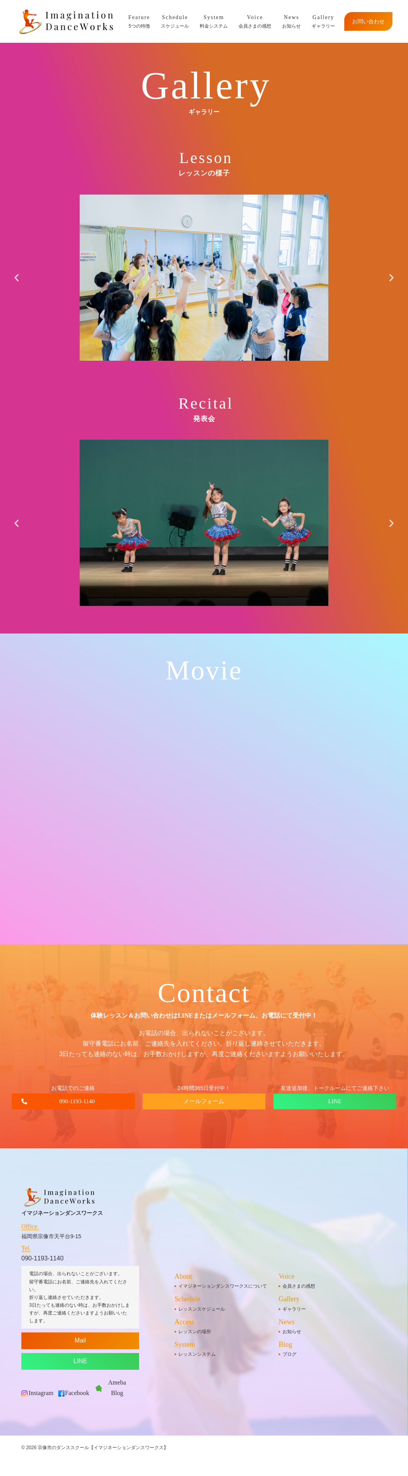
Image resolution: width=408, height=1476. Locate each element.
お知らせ (291, 21)
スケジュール (175, 21)
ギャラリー (323, 21)
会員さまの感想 (255, 21)
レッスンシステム (197, 1354)
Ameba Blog (117, 1387)
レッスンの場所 (194, 1331)
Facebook (77, 1393)
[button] (16, 278)
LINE (80, 1361)
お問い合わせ (368, 21)
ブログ (289, 1354)
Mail (80, 1340)
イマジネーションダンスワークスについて (222, 1286)
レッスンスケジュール (201, 1309)
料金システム (214, 21)
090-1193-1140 (42, 1258)
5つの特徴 (139, 21)
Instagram (41, 1393)
